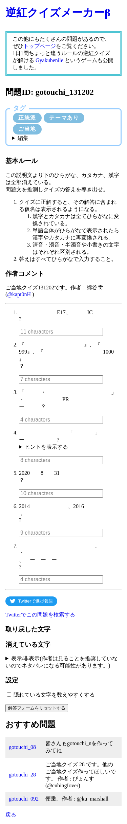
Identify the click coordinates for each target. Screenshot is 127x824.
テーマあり (64, 118)
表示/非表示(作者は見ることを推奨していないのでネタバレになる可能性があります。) (61, 662)
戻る (10, 815)
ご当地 (27, 129)
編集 (23, 138)
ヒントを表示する (46, 447)
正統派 (27, 118)
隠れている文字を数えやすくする (54, 695)
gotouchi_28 (22, 774)
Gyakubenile (49, 60)
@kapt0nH (19, 294)
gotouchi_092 (24, 799)
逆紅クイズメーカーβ (57, 12)
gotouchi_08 (22, 747)
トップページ (39, 46)
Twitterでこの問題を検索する (40, 614)
